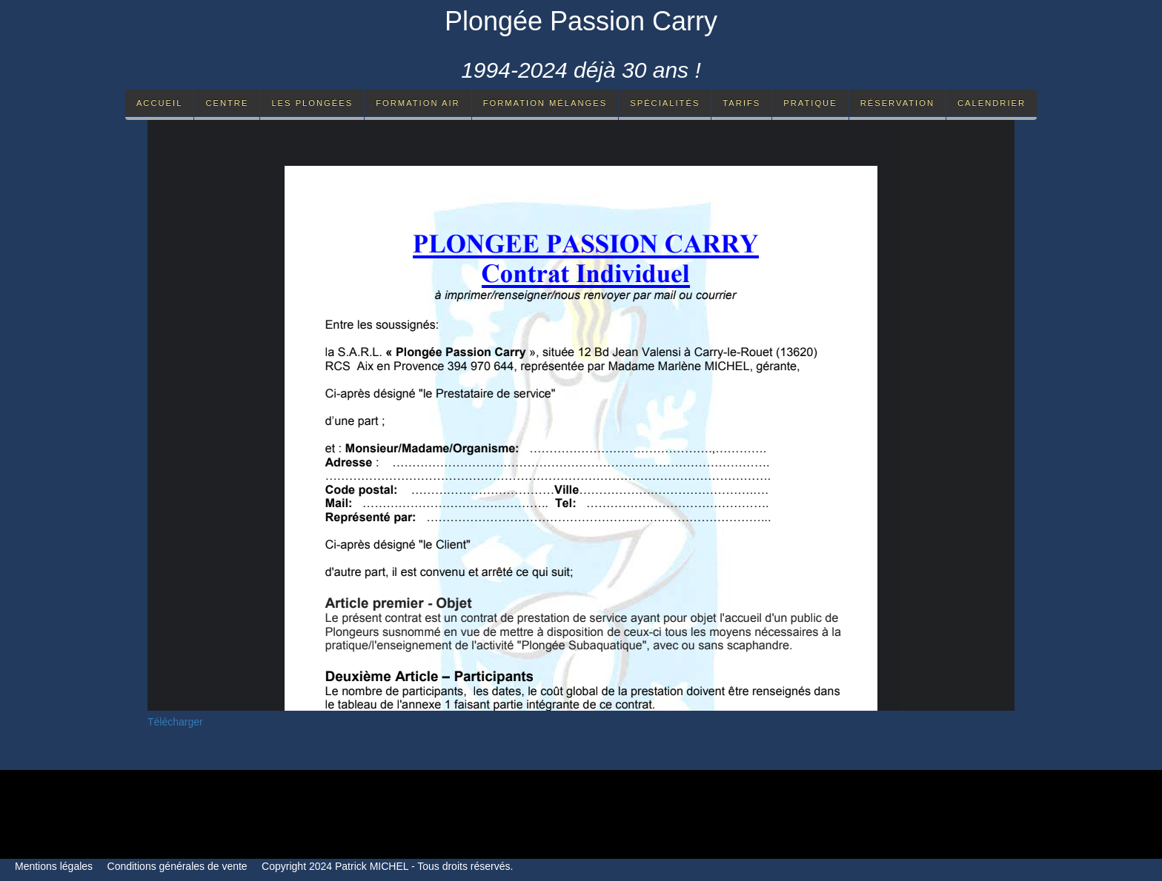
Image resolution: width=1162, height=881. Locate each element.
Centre (226, 102)
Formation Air (417, 102)
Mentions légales (54, 866)
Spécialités (665, 102)
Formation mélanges (545, 102)
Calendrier (991, 102)
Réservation (897, 102)
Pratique (810, 102)
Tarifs (741, 102)
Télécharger (175, 722)
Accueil (159, 102)
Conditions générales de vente (177, 866)
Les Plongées (312, 102)
